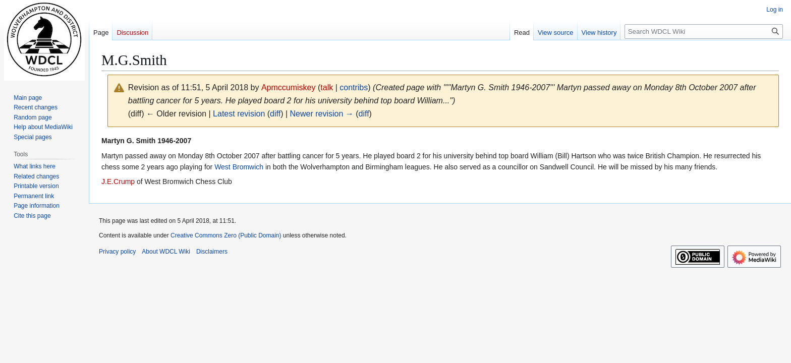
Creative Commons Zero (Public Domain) (226, 235)
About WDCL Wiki (166, 251)
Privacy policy (117, 251)
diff (275, 113)
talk (326, 87)
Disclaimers (212, 251)
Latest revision (239, 113)
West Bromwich (238, 167)
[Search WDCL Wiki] (704, 31)
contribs (354, 87)
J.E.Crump (118, 181)
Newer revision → (322, 113)
